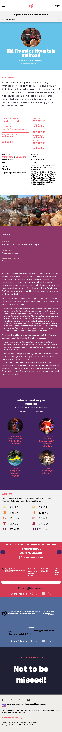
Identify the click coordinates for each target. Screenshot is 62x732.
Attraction (26, 60)
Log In (57, 5)
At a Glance (11, 20)
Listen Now (13, 718)
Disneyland (38, 60)
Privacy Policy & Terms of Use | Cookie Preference (20, 725)
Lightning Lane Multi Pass (14, 172)
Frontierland (7, 157)
